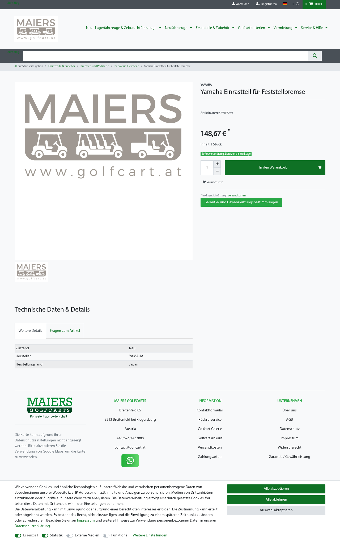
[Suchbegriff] (165, 56)
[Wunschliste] (296, 4)
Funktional (119, 535)
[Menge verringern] (217, 171)
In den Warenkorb (290, 167)
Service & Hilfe (312, 28)
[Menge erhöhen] (217, 164)
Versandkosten (236, 195)
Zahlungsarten (210, 457)
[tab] (30, 331)
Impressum (290, 438)
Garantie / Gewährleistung (289, 457)
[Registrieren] (266, 4)
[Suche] (315, 56)
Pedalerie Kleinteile (126, 66)
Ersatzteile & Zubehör (213, 28)
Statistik (56, 535)
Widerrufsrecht (289, 448)
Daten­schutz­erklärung (32, 526)
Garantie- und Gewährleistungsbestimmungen (241, 202)
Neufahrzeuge (176, 28)
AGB (289, 420)
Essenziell (30, 535)
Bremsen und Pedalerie (94, 66)
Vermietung (283, 28)
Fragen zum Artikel (65, 331)
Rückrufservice (210, 420)
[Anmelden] (240, 4)
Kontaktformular (210, 410)
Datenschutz (290, 429)
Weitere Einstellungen (150, 535)
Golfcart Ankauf (210, 438)
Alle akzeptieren (276, 489)
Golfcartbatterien (252, 28)
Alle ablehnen (276, 500)
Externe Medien (87, 535)
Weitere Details (30, 331)
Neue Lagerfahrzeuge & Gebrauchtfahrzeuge (121, 28)
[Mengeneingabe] (207, 167)
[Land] (285, 4)
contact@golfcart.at (130, 448)
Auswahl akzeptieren (276, 510)
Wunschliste (213, 182)
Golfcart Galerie (210, 429)
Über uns (289, 410)
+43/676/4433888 (130, 438)
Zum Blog (13, 3)
